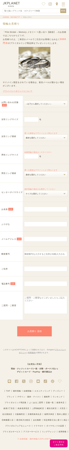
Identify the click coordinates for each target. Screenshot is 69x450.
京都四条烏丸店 (34, 417)
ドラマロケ (38, 429)
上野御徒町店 (38, 411)
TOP (8, 394)
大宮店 (62, 411)
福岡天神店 (49, 417)
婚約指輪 (17, 394)
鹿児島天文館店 (23, 423)
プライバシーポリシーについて (17, 91)
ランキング (58, 400)
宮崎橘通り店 (8, 423)
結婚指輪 (28, 394)
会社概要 (37, 423)
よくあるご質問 (36, 405)
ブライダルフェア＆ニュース (18, 429)
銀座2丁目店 (9, 411)
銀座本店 (60, 405)
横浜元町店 (52, 411)
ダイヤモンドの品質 (55, 429)
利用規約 (31, 356)
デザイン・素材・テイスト (29, 400)
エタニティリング (42, 394)
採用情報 (62, 435)
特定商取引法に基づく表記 (55, 423)
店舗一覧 (50, 405)
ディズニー (58, 394)
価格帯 (47, 400)
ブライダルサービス (11, 435)
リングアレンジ (49, 435)
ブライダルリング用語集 (15, 405)
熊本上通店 (62, 417)
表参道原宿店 (23, 411)
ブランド (11, 400)
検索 (63, 11)
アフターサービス (31, 435)
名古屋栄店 (7, 417)
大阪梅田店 (20, 417)
